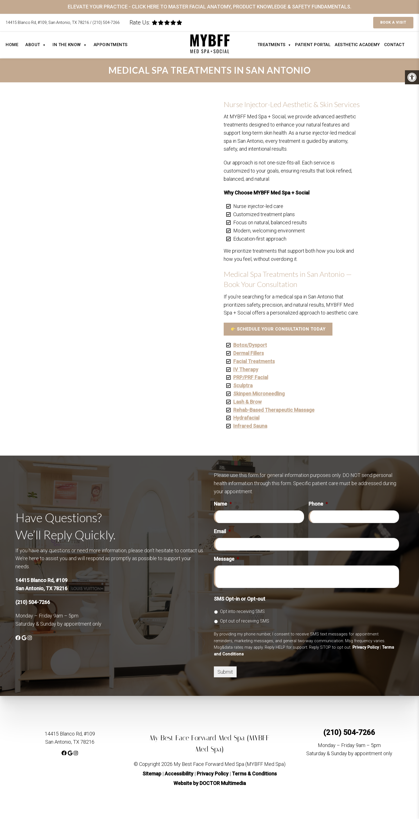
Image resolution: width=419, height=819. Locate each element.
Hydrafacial (246, 418)
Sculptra (243, 385)
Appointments (111, 44)
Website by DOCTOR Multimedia (209, 783)
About (35, 44)
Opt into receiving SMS (242, 611)
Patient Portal (312, 44)
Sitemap (151, 774)
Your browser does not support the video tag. (272, 268)
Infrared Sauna (250, 426)
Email (222, 531)
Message (226, 559)
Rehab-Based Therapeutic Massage (273, 410)
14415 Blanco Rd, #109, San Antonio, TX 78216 (48, 22)
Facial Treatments (254, 361)
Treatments (274, 44)
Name (223, 504)
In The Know (69, 44)
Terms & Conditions (254, 774)
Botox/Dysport (250, 345)
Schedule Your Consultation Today (278, 329)
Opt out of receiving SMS (244, 621)
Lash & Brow (247, 402)
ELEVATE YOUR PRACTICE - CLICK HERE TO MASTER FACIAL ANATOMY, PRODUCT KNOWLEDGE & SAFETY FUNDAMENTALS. (209, 7)
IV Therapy (245, 369)
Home (12, 44)
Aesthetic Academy (357, 44)
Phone (318, 504)
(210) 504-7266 (106, 22)
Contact (394, 44)
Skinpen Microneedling (259, 394)
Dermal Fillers (248, 353)
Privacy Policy (365, 647)
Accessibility (179, 774)
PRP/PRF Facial (250, 377)
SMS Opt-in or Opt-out (239, 599)
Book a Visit (393, 22)
